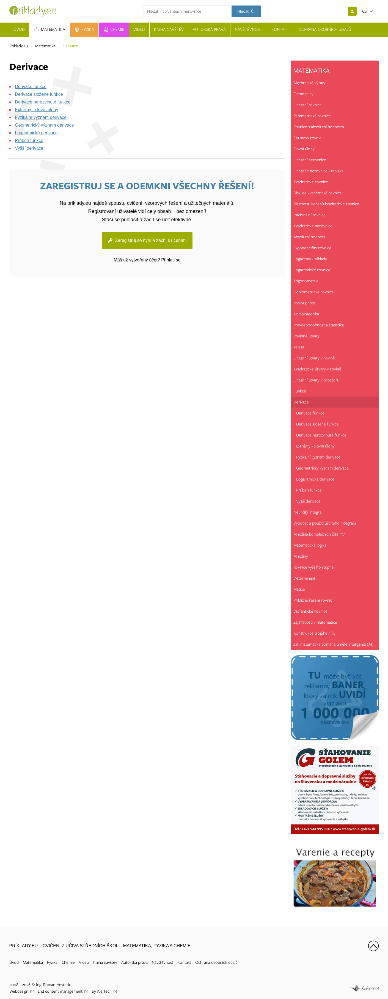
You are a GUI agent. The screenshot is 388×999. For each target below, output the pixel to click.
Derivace (301, 402)
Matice (299, 589)
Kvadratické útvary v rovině (317, 369)
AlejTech (104, 991)
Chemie (68, 962)
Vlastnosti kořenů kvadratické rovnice (326, 204)
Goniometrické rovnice (313, 292)
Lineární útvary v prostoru (316, 380)
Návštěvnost (162, 962)
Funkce (299, 391)
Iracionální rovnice (309, 215)
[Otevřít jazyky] (368, 11)
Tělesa (298, 347)
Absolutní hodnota (309, 237)
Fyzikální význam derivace (41, 117)
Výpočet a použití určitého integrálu (324, 523)
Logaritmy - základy (310, 259)
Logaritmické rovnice (311, 270)
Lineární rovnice (307, 105)
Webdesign (18, 991)
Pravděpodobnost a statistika (318, 325)
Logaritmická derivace (36, 132)
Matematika (45, 46)
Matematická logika (309, 545)
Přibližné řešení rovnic (312, 600)
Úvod (14, 962)
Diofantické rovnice (310, 611)
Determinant (304, 578)
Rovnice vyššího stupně (313, 567)
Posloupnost (304, 303)
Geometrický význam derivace (44, 125)
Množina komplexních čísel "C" (319, 534)
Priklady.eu (18, 46)
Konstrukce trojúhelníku (314, 633)
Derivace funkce (30, 86)
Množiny (300, 556)
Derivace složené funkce (39, 94)
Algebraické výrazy (309, 83)
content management (63, 991)
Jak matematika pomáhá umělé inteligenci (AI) (333, 644)
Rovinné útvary (306, 336)
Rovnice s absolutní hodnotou (319, 127)
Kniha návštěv (105, 962)
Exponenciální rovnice (312, 248)
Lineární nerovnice (309, 160)
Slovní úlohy (304, 149)
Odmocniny (303, 94)
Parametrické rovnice (312, 116)
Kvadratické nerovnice (312, 226)
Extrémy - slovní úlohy (36, 109)
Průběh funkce (29, 140)
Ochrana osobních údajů (216, 962)
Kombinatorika (306, 314)
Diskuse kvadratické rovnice (317, 193)
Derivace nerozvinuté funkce (42, 102)
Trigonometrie (305, 281)
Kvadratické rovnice (310, 182)
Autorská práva (134, 962)
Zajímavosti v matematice (315, 622)
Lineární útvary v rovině (314, 358)
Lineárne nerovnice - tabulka (318, 171)
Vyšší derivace (29, 148)
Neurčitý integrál (307, 512)
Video (84, 962)
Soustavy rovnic (307, 138)
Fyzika (52, 962)
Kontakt (184, 962)
